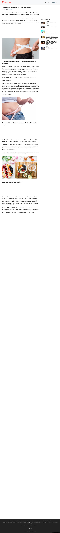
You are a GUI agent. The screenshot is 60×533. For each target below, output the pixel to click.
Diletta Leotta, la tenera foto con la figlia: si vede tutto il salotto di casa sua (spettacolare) (52, 48)
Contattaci (37, 525)
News (45, 2)
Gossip (49, 2)
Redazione (25, 531)
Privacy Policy (30, 531)
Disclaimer (34, 531)
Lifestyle (53, 2)
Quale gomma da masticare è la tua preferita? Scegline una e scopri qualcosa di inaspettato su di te (52, 32)
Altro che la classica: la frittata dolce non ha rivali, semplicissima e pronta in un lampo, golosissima (52, 37)
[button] (57, 2)
